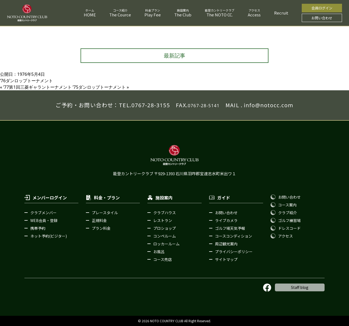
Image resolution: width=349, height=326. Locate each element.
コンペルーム (164, 236)
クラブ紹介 (287, 212)
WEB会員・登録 (43, 220)
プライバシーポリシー (234, 251)
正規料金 (99, 220)
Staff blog (299, 287)
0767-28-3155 (150, 105)
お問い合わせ (321, 17)
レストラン (162, 220)
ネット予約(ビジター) (48, 236)
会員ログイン (321, 7)
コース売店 (162, 259)
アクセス (285, 236)
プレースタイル (105, 212)
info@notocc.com (268, 105)
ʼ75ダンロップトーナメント (99, 87)
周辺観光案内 (226, 243)
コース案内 (287, 204)
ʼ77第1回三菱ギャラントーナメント (37, 87)
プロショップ (164, 228)
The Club (182, 14)
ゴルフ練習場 (289, 220)
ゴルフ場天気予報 (230, 228)
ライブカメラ (226, 220)
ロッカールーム (166, 243)
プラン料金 (101, 228)
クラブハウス (164, 212)
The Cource (120, 14)
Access (254, 14)
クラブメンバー (43, 212)
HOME (90, 14)
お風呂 (159, 251)
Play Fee (152, 14)
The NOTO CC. (219, 14)
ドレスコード (289, 228)
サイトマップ (226, 259)
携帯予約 (37, 228)
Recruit (281, 13)
